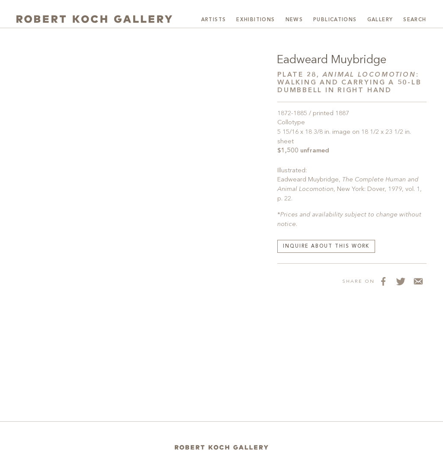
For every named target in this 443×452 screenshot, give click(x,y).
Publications (335, 20)
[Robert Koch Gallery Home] (94, 19)
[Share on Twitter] (401, 281)
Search (414, 20)
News (294, 20)
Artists (213, 20)
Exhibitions (255, 20)
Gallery (380, 20)
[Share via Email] (418, 281)
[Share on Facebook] (383, 281)
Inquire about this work (326, 246)
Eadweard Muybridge (331, 60)
